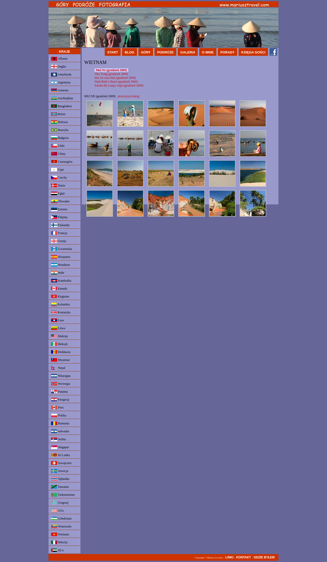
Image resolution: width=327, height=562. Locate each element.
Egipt (58, 193)
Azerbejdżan (62, 98)
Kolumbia (60, 304)
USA (57, 510)
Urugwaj (59, 502)
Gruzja (58, 241)
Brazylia (59, 130)
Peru (57, 407)
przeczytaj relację (128, 96)
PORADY (227, 52)
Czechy (59, 177)
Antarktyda (61, 74)
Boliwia (59, 122)
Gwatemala (61, 249)
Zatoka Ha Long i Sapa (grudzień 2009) (119, 85)
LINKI (229, 557)
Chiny (58, 154)
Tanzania (60, 487)
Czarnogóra (61, 161)
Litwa (58, 328)
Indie (57, 272)
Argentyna (61, 82)
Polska (58, 415)
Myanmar (60, 360)
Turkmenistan (63, 495)
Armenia (59, 90)
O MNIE (208, 52)
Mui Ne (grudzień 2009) (111, 70)
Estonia (59, 209)
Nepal (58, 368)
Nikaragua (61, 376)
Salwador (60, 431)
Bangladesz (61, 106)
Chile (58, 146)
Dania (58, 185)
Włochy (59, 542)
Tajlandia (60, 479)
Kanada (59, 288)
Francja (59, 233)
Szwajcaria (61, 463)
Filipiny (59, 217)
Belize (58, 114)
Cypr (57, 169)
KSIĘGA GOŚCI (253, 52)
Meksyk (59, 344)
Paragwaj (60, 399)
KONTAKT (243, 557)
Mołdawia (61, 352)
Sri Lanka (60, 455)
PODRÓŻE (165, 52)
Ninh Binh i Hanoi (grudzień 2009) (116, 81)
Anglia (58, 66)
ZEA (57, 550)
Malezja (59, 336)
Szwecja (59, 471)
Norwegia (60, 383)
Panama (59, 391)
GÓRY (146, 52)
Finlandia (60, 225)
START (112, 52)
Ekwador (60, 201)
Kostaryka (60, 312)
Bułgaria (59, 138)
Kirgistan (60, 296)
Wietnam (60, 534)
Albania (59, 59)
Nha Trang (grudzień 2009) (111, 74)
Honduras (60, 265)
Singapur (60, 447)
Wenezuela (61, 526)
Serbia (58, 439)
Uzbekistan (61, 518)
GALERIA (187, 52)
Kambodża (61, 280)
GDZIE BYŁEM (264, 557)
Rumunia (60, 423)
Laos (57, 320)
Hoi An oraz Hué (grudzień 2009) (115, 78)
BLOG (129, 52)
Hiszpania (60, 257)
